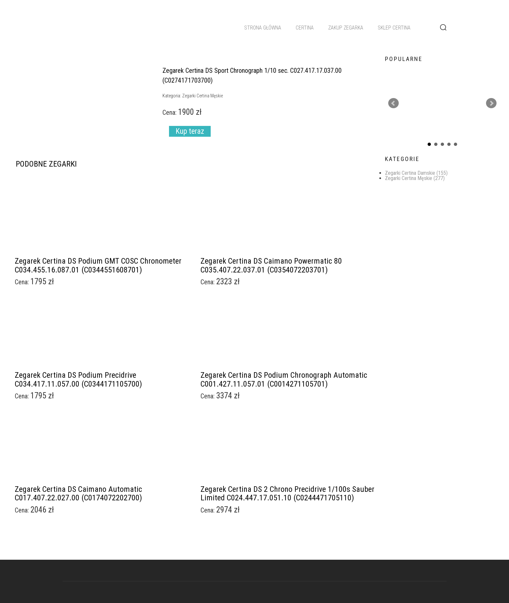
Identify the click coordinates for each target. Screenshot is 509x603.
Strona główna (262, 28)
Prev (393, 103)
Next (491, 103)
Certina (305, 28)
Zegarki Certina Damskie (416, 173)
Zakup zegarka (345, 28)
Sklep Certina (394, 28)
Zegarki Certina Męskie (415, 178)
